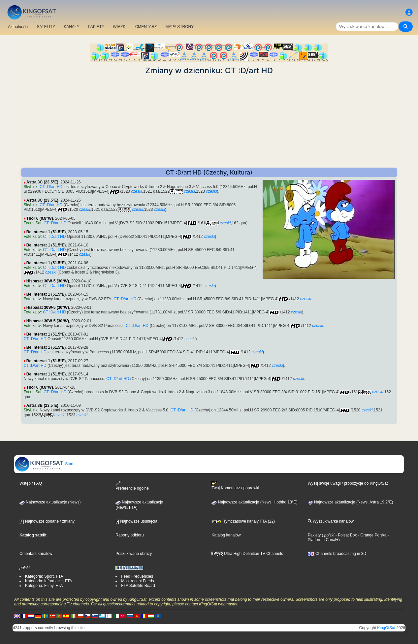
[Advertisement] (209, 121)
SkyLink (31, 186)
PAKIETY (96, 26)
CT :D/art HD (51, 186)
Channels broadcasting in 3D (337, 553)
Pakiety (314, 535)
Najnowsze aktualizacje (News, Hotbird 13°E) (254, 502)
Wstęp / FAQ (30, 483)
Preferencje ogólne (132, 486)
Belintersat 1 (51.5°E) (46, 232)
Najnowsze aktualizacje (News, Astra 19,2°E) (350, 502)
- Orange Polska (371, 535)
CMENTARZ (146, 26)
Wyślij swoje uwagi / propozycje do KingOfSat (348, 483)
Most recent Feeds (137, 581)
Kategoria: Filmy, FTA (44, 585)
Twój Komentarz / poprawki (235, 485)
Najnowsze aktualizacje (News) (49, 502)
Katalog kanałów (226, 535)
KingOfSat (386, 628)
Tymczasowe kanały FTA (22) (243, 521)
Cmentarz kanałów (35, 553)
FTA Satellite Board (138, 585)
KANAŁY (71, 26)
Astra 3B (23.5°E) (42, 405)
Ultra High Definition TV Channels (247, 553)
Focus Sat (33, 223)
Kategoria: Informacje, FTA (48, 581)
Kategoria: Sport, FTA (44, 576)
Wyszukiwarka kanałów (331, 521)
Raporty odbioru (129, 535)
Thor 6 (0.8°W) (39, 218)
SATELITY (46, 26)
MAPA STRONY (179, 26)
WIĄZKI (119, 26)
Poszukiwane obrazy (133, 553)
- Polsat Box (345, 535)
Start (44, 464)
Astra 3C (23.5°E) (42, 182)
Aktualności (18, 26)
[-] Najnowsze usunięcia (136, 521)
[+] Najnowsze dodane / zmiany (47, 521)
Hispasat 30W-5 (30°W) (47, 281)
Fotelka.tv (32, 236)
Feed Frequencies (137, 576)
